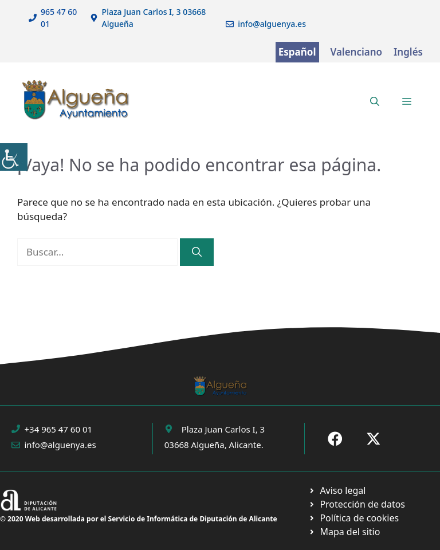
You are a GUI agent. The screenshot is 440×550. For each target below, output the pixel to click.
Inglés (408, 51)
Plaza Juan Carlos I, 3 (223, 429)
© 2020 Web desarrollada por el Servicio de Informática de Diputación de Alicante (138, 519)
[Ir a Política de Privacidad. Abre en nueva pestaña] (337, 490)
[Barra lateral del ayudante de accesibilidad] (14, 157)
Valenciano (357, 51)
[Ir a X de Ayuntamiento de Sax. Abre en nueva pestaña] (373, 439)
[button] (375, 101)
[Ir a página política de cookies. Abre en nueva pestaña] (356, 504)
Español (297, 51)
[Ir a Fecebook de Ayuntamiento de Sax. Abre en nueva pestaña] (335, 439)
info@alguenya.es (272, 23)
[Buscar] (197, 252)
